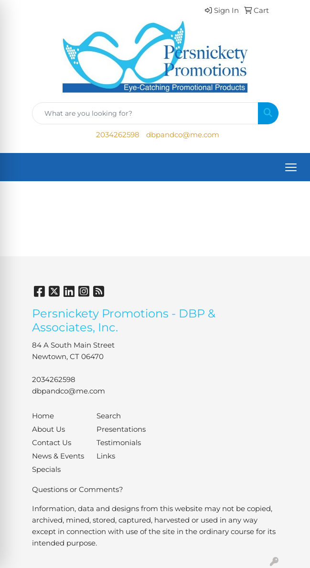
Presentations (121, 429)
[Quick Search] (145, 113)
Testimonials (118, 442)
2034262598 (117, 135)
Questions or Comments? (77, 489)
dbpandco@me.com (182, 135)
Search (108, 416)
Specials (46, 469)
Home (43, 416)
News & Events (58, 456)
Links (105, 456)
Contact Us (51, 442)
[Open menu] (290, 167)
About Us (48, 429)
